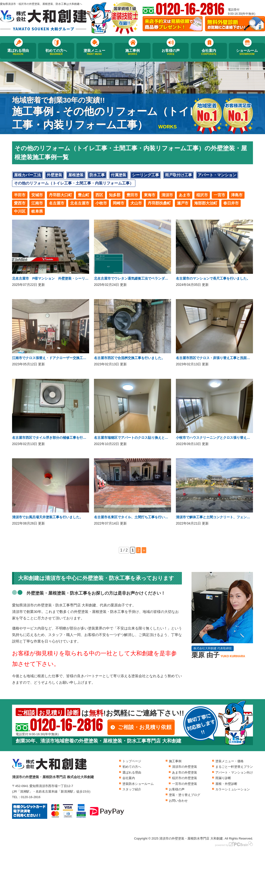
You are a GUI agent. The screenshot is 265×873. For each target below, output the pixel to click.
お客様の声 (170, 52)
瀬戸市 (182, 203)
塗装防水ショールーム (138, 784)
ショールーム (247, 52)
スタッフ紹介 (131, 789)
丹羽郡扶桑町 (159, 203)
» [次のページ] (144, 550)
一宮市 (219, 195)
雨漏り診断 (223, 778)
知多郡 (114, 195)
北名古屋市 (79, 203)
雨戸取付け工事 (178, 175)
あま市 (184, 195)
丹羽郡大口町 (60, 195)
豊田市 (132, 195)
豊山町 (83, 195)
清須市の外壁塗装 (184, 766)
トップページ (131, 761)
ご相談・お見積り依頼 (145, 727)
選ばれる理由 (18, 52)
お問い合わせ (178, 800)
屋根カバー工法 (27, 175)
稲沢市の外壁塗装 (184, 778)
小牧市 (101, 203)
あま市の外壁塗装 (184, 772)
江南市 (37, 203)
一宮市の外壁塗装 (184, 784)
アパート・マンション (217, 175)
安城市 (37, 195)
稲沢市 (202, 195)
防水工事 (97, 175)
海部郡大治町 (205, 203)
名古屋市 (56, 203)
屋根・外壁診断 (226, 784)
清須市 (167, 195)
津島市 (237, 195)
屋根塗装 (76, 175)
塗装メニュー (94, 52)
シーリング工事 (145, 175)
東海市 (149, 195)
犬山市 (136, 203)
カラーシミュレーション (232, 789)
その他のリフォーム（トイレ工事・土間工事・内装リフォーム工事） (73, 183)
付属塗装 (118, 175)
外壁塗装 (54, 175)
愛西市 (20, 203)
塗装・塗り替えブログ (184, 795)
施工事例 (132, 52)
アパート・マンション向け (234, 772)
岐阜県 (37, 211)
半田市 (20, 195)
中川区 (20, 211)
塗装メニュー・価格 (229, 761)
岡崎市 (118, 203)
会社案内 (209, 52)
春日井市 (231, 203)
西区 (99, 195)
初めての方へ (56, 52)
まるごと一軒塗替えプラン (234, 766)
